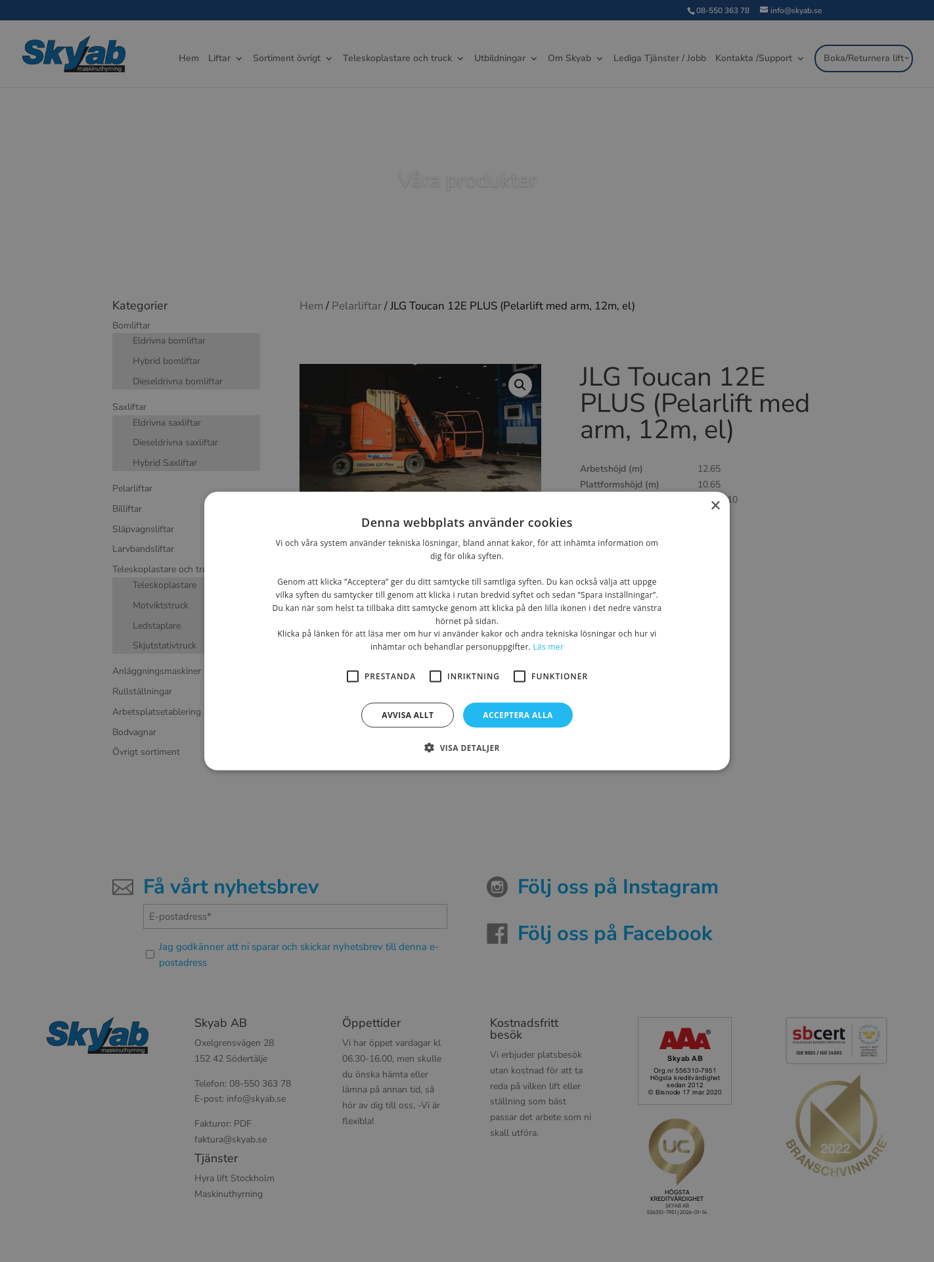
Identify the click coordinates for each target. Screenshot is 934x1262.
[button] (467, 747)
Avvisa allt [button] (408, 715)
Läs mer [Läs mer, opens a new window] (548, 646)
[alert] (467, 631)
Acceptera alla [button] (518, 715)
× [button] (715, 505)
